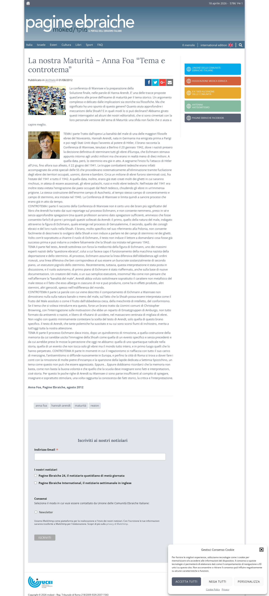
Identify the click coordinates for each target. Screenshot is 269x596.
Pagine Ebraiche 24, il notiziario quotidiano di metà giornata (82, 475)
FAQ (100, 45)
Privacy (225, 589)
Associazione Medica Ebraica (209, 81)
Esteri (53, 45)
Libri (78, 45)
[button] (261, 550)
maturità (80, 405)
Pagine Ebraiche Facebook (208, 118)
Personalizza (249, 581)
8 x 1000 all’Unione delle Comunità (203, 93)
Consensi (40, 498)
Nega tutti (217, 581)
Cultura (66, 45)
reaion (95, 405)
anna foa (41, 405)
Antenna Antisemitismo (200, 106)
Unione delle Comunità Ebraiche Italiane (206, 69)
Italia (29, 45)
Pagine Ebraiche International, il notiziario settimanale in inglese (85, 483)
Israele (41, 45)
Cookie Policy (213, 589)
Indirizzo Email (46, 450)
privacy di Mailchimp (117, 524)
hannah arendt (60, 405)
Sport (89, 45)
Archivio (50, 80)
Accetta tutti (186, 581)
